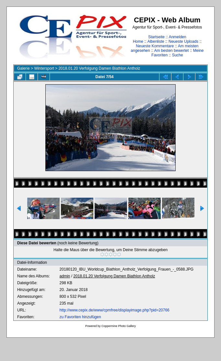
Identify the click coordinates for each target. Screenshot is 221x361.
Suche (177, 55)
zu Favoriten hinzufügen (80, 317)
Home (138, 41)
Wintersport (44, 68)
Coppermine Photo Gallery (118, 326)
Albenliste (155, 41)
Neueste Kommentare (155, 46)
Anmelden (177, 37)
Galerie (23, 68)
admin (65, 276)
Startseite (156, 37)
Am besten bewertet (171, 50)
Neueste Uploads (183, 41)
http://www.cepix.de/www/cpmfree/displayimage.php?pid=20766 (114, 310)
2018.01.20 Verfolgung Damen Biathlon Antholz (99, 68)
